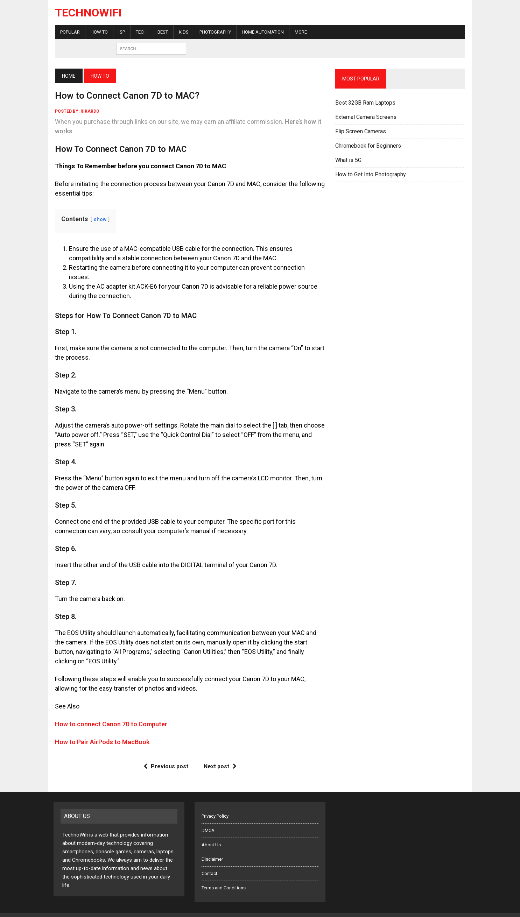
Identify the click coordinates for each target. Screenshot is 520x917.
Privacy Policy (215, 806)
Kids (182, 32)
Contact (209, 864)
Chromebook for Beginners (368, 145)
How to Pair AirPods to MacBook (101, 732)
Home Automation (261, 32)
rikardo (88, 111)
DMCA (208, 821)
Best (161, 32)
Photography (214, 32)
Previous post (165, 757)
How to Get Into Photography (371, 174)
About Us (211, 835)
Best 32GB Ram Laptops (366, 102)
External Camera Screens (366, 117)
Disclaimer (212, 849)
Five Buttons (148, 910)
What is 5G (349, 160)
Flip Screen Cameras (361, 131)
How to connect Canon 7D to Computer (110, 714)
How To (97, 32)
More (299, 32)
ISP (120, 32)
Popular (68, 32)
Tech (139, 32)
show (98, 220)
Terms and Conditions (224, 878)
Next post (219, 757)
